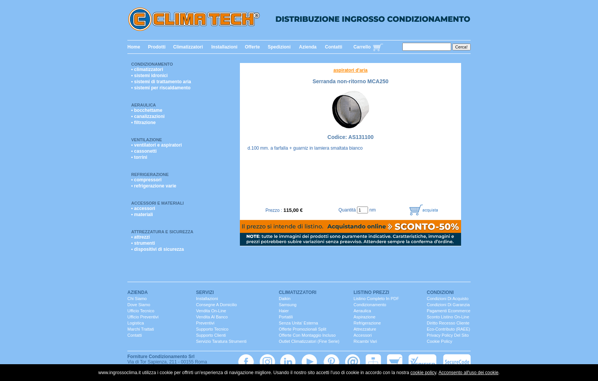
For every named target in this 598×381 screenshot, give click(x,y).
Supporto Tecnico (212, 329)
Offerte (252, 47)
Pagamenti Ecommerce (448, 310)
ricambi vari (365, 341)
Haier (284, 310)
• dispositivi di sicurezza (157, 249)
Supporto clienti (211, 335)
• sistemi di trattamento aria (161, 81)
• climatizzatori (147, 69)
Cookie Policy (439, 341)
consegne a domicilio (216, 304)
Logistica (135, 323)
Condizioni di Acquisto (447, 298)
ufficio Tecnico (140, 310)
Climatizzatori (188, 47)
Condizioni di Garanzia (448, 304)
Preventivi (205, 323)
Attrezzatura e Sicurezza (162, 231)
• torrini (139, 157)
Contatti (333, 47)
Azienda (308, 47)
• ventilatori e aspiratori (156, 145)
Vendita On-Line (211, 310)
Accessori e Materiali (157, 203)
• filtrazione (143, 122)
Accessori (363, 335)
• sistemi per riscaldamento (161, 87)
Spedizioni (279, 47)
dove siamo (138, 304)
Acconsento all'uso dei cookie (468, 372)
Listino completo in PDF (376, 298)
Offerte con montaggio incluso (307, 335)
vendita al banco (212, 317)
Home (133, 47)
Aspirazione (364, 317)
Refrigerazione (150, 174)
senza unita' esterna (298, 323)
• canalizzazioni (148, 116)
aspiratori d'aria (350, 70)
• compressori (146, 179)
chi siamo (137, 298)
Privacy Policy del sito (448, 335)
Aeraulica (143, 105)
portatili (286, 317)
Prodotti (157, 47)
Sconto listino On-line (448, 317)
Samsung (287, 304)
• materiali (142, 214)
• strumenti (143, 243)
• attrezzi (140, 237)
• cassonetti (144, 151)
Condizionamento (152, 64)
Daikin (285, 298)
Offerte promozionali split (302, 329)
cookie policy (423, 372)
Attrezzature (365, 329)
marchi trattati (140, 329)
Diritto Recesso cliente (448, 323)
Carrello (362, 47)
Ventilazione (146, 139)
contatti (134, 335)
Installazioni (224, 47)
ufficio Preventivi (143, 317)
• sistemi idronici (149, 75)
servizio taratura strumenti (221, 341)
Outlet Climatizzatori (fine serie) (309, 341)
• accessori (143, 208)
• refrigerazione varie (153, 186)
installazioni (207, 298)
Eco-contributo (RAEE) (448, 329)
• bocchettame (146, 110)
